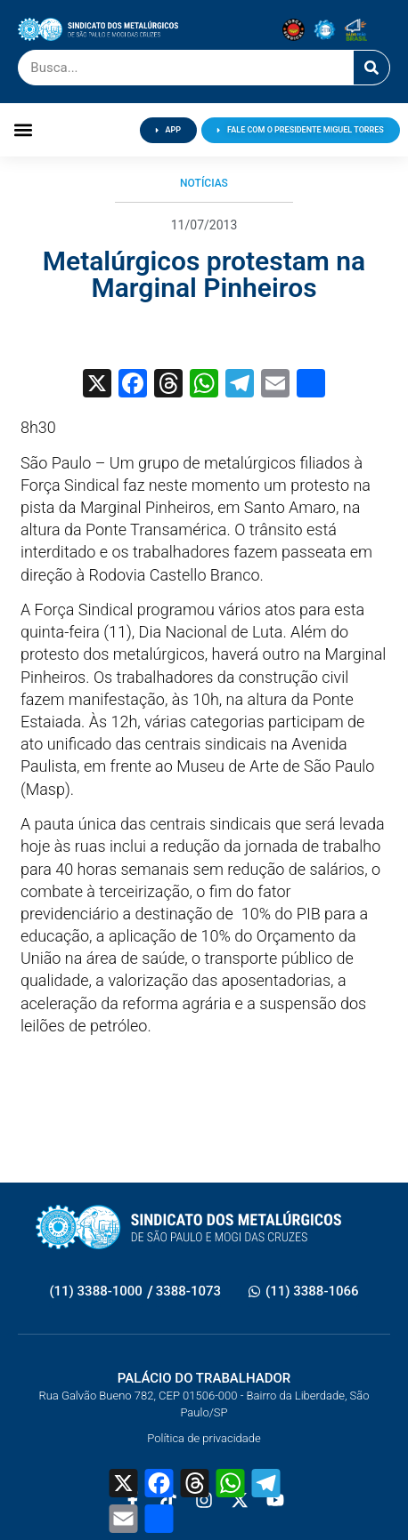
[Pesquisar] (371, 67)
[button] (22, 130)
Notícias (204, 183)
